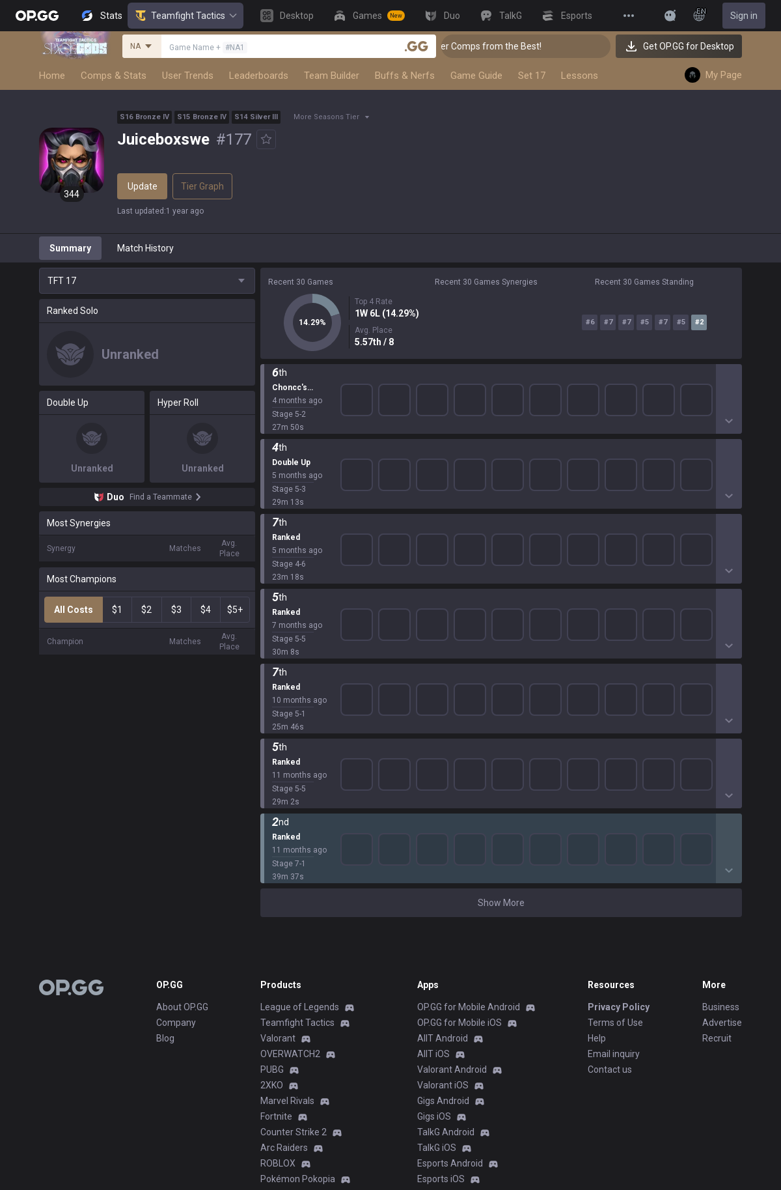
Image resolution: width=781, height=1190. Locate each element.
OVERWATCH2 (290, 792)
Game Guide (476, 75)
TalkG (271, 1042)
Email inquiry (614, 792)
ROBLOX (277, 901)
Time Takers (286, 948)
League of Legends (299, 745)
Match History (145, 248)
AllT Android (442, 776)
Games (275, 1011)
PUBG (272, 807)
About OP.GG (182, 745)
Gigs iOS (434, 854)
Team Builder (331, 75)
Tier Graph (202, 186)
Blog (165, 776)
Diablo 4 (276, 979)
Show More (501, 383)
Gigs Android (443, 839)
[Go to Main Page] (37, 15)
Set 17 (531, 75)
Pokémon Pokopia (297, 917)
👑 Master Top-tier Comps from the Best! (490, 46)
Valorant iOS (443, 823)
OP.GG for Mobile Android (468, 745)
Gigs (269, 1073)
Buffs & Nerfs (405, 75)
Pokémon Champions (304, 964)
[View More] (629, 16)
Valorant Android (452, 807)
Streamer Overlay (296, 1089)
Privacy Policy (619, 745)
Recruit (717, 776)
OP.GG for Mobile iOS (459, 761)
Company (176, 761)
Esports (276, 1058)
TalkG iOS (436, 886)
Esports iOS (441, 917)
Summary (70, 248)
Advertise (722, 761)
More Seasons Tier (326, 117)
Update (143, 186)
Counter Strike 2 (293, 870)
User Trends (187, 75)
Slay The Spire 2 (293, 933)
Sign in (744, 15)
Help (597, 776)
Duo (268, 1026)
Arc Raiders (284, 886)
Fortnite (276, 854)
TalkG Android (445, 870)
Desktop (277, 995)
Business (720, 745)
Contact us (610, 807)
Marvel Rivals (287, 839)
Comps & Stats (113, 75)
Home (52, 75)
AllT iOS (433, 792)
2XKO (271, 823)
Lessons (579, 75)
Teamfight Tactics (185, 15)
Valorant (277, 776)
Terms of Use (615, 761)
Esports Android (450, 901)
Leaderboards (258, 75)
